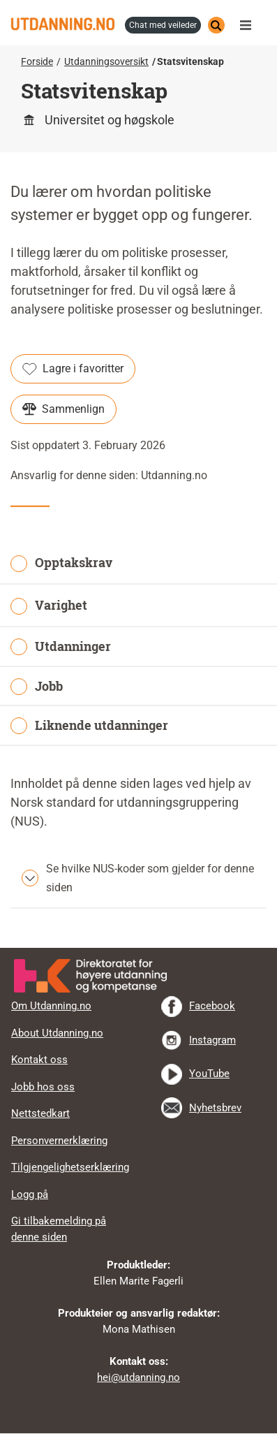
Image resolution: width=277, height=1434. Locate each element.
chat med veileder (163, 25)
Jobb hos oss (43, 1087)
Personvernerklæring (59, 1140)
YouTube (209, 1073)
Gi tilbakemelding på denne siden (58, 1229)
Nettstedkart (40, 1113)
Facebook (212, 1006)
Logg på (29, 1194)
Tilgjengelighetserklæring (70, 1167)
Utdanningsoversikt (106, 61)
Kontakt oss (39, 1059)
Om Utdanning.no (51, 1006)
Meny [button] (249, 25)
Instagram (212, 1040)
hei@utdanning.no (138, 1377)
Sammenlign (63, 409)
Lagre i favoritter (72, 369)
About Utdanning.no (57, 1033)
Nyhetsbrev (215, 1108)
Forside (37, 61)
